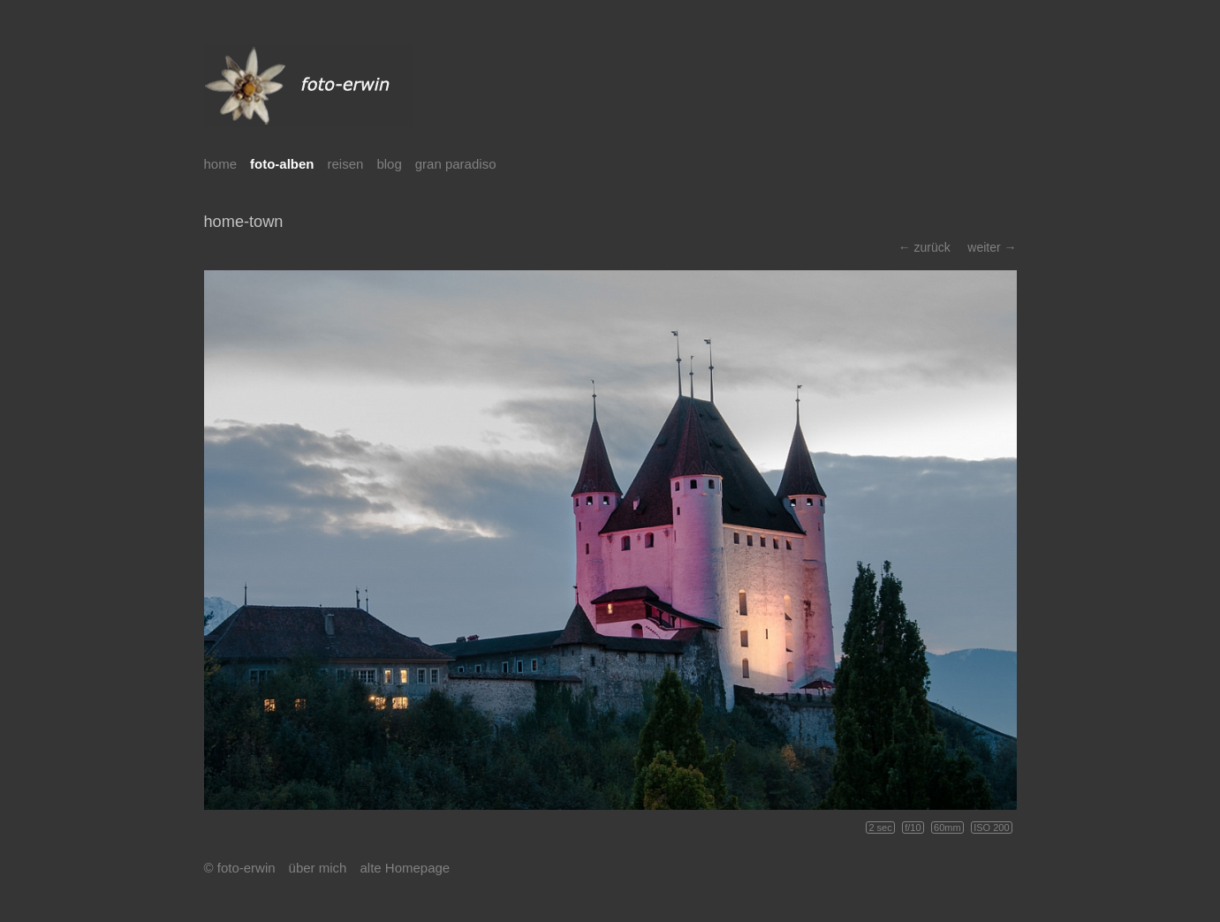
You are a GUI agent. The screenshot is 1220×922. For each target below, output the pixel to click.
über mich (318, 867)
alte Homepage (405, 867)
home (221, 163)
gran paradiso (455, 163)
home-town (244, 221)
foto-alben (282, 163)
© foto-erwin (240, 867)
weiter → (991, 247)
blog (388, 163)
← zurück (924, 247)
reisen (346, 163)
